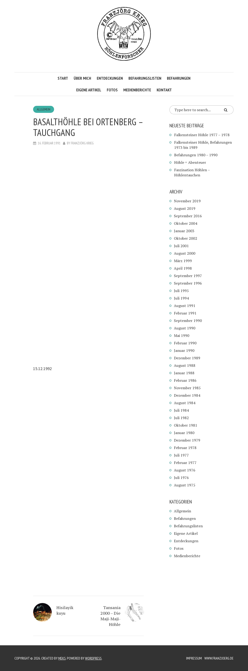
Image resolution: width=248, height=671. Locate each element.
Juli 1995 (181, 290)
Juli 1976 (181, 477)
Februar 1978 (185, 447)
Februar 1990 (185, 343)
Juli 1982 (181, 417)
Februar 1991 (185, 313)
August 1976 (184, 470)
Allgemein (43, 109)
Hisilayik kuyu (64, 610)
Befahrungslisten (144, 78)
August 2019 (184, 208)
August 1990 (184, 328)
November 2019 (187, 200)
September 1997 (188, 275)
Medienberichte (137, 90)
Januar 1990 (184, 350)
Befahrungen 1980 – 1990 (195, 154)
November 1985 (187, 387)
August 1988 (184, 365)
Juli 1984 (181, 410)
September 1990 (188, 320)
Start (63, 78)
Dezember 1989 (187, 357)
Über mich (82, 78)
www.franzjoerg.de (219, 658)
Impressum (194, 658)
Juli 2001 (181, 245)
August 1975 (184, 485)
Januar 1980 (184, 432)
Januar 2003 (184, 230)
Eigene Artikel (88, 90)
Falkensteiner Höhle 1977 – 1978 (202, 134)
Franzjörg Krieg (82, 143)
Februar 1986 (185, 380)
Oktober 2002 (185, 238)
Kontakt (164, 90)
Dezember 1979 (187, 440)
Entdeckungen (110, 78)
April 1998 (183, 268)
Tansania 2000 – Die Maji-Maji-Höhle (110, 616)
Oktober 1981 (185, 425)
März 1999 (183, 260)
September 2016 (188, 215)
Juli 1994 (181, 298)
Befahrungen (178, 78)
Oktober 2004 (185, 223)
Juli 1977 (181, 455)
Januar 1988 (184, 372)
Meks (62, 658)
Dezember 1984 (187, 395)
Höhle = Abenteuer (190, 162)
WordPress (93, 658)
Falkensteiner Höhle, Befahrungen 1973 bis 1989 (203, 145)
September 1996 (188, 283)
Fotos (112, 90)
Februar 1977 (185, 462)
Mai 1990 (181, 335)
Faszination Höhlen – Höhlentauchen (192, 172)
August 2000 (184, 253)
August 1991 (184, 305)
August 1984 (184, 402)
